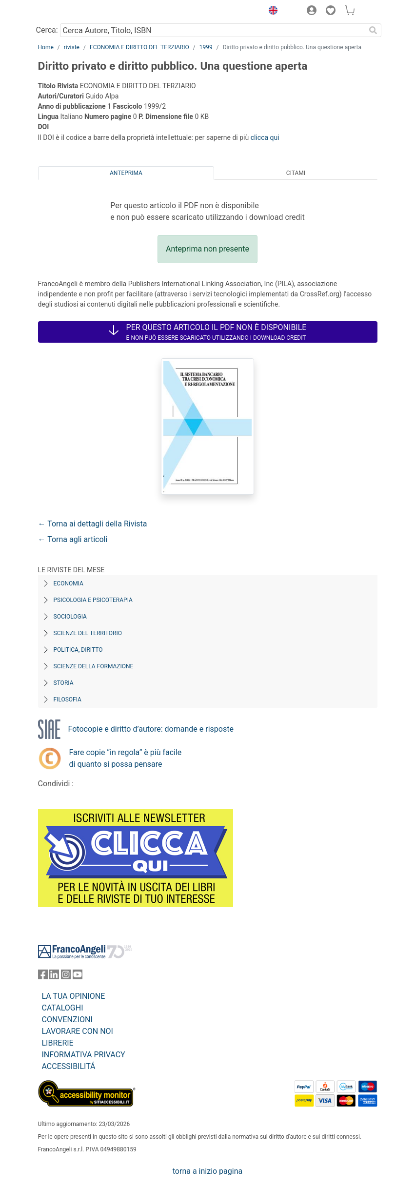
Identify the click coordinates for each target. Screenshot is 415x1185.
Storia (64, 683)
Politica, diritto (78, 649)
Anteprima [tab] (126, 173)
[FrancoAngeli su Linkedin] (54, 976)
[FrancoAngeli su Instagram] (66, 976)
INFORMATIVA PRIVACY (83, 1054)
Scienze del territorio (88, 633)
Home (46, 47)
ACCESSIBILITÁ (69, 1066)
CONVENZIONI (67, 1019)
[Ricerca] (373, 30)
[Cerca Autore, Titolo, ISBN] (213, 30)
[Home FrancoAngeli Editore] (71, 11)
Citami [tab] (295, 173)
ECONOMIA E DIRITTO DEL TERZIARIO (139, 47)
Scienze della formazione (94, 666)
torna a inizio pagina (207, 1171)
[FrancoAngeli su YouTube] (77, 976)
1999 (206, 47)
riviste (71, 47)
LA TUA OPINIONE (73, 996)
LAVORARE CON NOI (77, 1031)
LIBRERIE (58, 1043)
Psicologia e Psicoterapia (93, 600)
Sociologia (70, 616)
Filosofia (67, 699)
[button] (271, 11)
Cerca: (47, 30)
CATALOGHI (62, 1007)
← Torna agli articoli (73, 539)
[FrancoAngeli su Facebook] (43, 976)
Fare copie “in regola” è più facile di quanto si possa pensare (125, 758)
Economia (68, 583)
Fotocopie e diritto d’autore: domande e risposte (151, 729)
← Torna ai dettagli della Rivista (92, 523)
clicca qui (265, 137)
